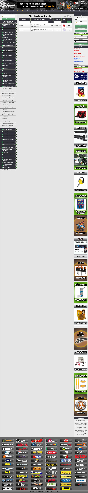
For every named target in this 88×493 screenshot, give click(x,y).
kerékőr (78, 427)
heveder (77, 426)
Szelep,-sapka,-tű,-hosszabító (7, 114)
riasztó (86, 430)
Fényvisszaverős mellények (7, 104)
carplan (82, 421)
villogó (84, 434)
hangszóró (84, 424)
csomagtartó (77, 423)
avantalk (76, 421)
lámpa (80, 428)
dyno (82, 423)
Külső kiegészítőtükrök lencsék (8, 105)
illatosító (81, 426)
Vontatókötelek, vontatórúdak (8, 125)
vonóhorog (81, 435)
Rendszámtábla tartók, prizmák (8, 111)
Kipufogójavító (78, 431)
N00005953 (21, 30)
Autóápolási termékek (6, 95)
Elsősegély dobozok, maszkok (8, 102)
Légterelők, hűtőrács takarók (7, 107)
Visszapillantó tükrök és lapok (8, 121)
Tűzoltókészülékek (5, 120)
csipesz (86, 421)
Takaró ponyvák (5, 116)
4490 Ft (51, 25)
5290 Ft (51, 30)
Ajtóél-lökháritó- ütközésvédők (8, 93)
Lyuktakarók (4, 109)
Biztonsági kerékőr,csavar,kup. (8, 97)
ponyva (82, 430)
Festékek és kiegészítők (7, 169)
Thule (81, 434)
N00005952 (21, 25)
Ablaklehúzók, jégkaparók (7, 88)
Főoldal (19, 12)
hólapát (80, 424)
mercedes (86, 428)
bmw (80, 421)
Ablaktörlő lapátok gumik (7, 91)
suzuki (79, 433)
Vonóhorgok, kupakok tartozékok (8, 123)
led (82, 428)
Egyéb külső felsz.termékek (7, 98)
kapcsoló (85, 426)
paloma (79, 430)
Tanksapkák (4, 118)
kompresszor (83, 427)
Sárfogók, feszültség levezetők (8, 112)
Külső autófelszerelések (26, 12)
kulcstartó (77, 428)
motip (76, 430)
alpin (81, 420)
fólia (84, 423)
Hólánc (77, 424)
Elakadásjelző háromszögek (7, 100)
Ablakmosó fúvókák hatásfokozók (8, 90)
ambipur (84, 420)
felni (86, 423)
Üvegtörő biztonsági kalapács (8, 127)
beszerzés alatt (57, 25)
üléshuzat (78, 420)
